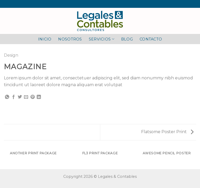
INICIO (45, 39)
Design (11, 55)
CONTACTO (151, 39)
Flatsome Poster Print (167, 131)
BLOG (127, 39)
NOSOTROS (70, 39)
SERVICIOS (101, 39)
